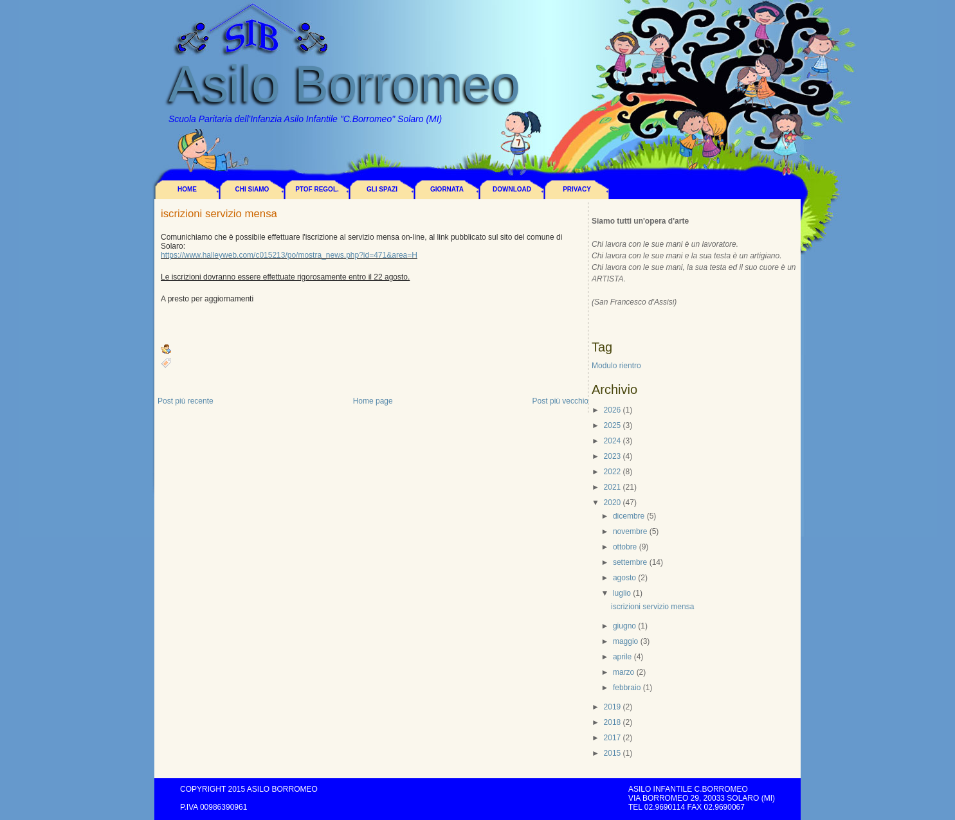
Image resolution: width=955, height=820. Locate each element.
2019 (612, 706)
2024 (612, 440)
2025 (612, 425)
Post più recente (186, 401)
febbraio (627, 687)
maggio (625, 641)
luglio (622, 593)
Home (187, 189)
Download (512, 189)
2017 (612, 737)
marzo (623, 672)
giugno (624, 625)
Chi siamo (252, 189)
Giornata (447, 189)
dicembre (628, 516)
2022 (612, 471)
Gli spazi (382, 189)
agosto (624, 577)
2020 (612, 502)
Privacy (577, 189)
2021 (612, 487)
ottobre (625, 546)
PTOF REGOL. (317, 189)
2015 (612, 753)
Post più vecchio (560, 401)
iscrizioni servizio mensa (219, 214)
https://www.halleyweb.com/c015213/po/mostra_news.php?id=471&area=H (289, 255)
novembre (630, 531)
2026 (612, 410)
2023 (612, 456)
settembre (630, 562)
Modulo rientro (616, 365)
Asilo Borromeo (344, 83)
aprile (622, 656)
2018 (612, 722)
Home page (373, 401)
